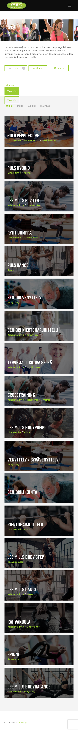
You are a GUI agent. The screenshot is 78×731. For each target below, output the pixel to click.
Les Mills (45, 106)
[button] (69, 5)
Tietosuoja (22, 722)
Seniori (32, 106)
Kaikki (9, 106)
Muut (20, 106)
